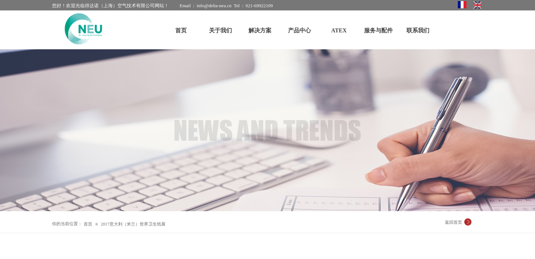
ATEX (338, 30)
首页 (88, 224)
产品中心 (299, 30)
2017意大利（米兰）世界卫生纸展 (133, 224)
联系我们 (417, 30)
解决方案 (259, 30)
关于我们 (220, 30)
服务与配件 (378, 30)
